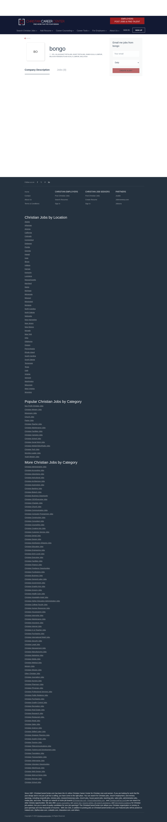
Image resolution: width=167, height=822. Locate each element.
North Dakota (30, 312)
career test (77, 803)
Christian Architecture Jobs (35, 481)
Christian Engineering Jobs (35, 550)
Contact (28, 196)
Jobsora (119, 204)
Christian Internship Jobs (34, 615)
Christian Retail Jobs (32, 721)
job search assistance (102, 803)
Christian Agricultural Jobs (34, 478)
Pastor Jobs (29, 420)
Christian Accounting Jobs (34, 470)
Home (27, 192)
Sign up (138, 30)
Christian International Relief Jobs (37, 637)
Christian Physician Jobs (34, 688)
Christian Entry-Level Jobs (34, 554)
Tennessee (29, 363)
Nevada (28, 331)
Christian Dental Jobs (33, 536)
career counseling (63, 803)
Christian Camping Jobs (34, 435)
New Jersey (29, 323)
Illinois (27, 262)
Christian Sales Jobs (32, 724)
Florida (27, 247)
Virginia (27, 374)
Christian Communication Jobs (36, 510)
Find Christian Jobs (92, 196)
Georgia (28, 251)
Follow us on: (30, 182)
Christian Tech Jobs (32, 449)
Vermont (28, 378)
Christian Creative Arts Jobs (35, 528)
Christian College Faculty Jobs (36, 605)
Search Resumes (61, 200)
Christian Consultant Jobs (34, 521)
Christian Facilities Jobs (33, 431)
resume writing (87, 803)
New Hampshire (31, 320)
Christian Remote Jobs (33, 779)
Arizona (27, 229)
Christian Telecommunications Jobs (38, 746)
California (28, 233)
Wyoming (28, 392)
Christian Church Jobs (33, 507)
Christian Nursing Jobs (33, 681)
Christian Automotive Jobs (34, 485)
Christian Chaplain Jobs (34, 503)
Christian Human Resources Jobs (37, 608)
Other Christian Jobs (32, 673)
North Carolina (30, 309)
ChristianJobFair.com (117, 800)
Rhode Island (30, 352)
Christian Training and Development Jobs (40, 750)
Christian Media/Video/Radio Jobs (37, 446)
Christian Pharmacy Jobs (34, 684)
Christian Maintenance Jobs (35, 428)
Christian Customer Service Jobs (37, 532)
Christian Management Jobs (35, 648)
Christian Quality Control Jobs (36, 703)
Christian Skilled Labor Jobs (35, 732)
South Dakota (30, 360)
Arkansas (28, 225)
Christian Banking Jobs (33, 488)
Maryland (28, 283)
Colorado (28, 236)
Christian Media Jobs (33, 659)
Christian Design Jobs (33, 539)
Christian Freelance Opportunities (37, 568)
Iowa (26, 258)
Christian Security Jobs (33, 641)
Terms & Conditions (32, 204)
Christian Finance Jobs (33, 565)
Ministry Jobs (30, 666)
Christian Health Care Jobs (35, 594)
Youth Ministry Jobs (32, 457)
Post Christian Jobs (62, 196)
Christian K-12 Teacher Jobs (35, 630)
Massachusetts (30, 280)
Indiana (27, 265)
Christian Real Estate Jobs (35, 710)
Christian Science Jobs (33, 728)
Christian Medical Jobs (33, 663)
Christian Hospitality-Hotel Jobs (36, 597)
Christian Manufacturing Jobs (36, 652)
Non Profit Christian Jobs (34, 406)
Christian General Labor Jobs (36, 579)
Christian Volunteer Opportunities (37, 764)
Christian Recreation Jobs (34, 706)
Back (28, 38)
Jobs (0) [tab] (61, 69)
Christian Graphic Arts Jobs (35, 586)
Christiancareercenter (44, 816)
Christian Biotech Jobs (33, 492)
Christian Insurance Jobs (34, 623)
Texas (27, 367)
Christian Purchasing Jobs (34, 634)
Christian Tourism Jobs (33, 742)
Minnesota (29, 294)
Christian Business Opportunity (36, 496)
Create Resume (91, 200)
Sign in (126, 30)
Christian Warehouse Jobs (35, 768)
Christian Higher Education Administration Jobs (42, 601)
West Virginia (30, 389)
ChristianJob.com (79, 800)
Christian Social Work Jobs (35, 442)
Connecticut (29, 240)
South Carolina (30, 356)
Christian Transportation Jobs (36, 757)
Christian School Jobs (33, 439)
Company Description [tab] (37, 69)
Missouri (28, 298)
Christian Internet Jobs (33, 626)
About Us (28, 200)
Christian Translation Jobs (34, 753)
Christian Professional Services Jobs (38, 692)
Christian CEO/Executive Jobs (36, 499)
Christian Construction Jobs (35, 517)
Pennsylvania (30, 349)
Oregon (27, 345)
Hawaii (27, 254)
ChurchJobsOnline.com (96, 800)
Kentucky (28, 273)
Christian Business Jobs (34, 576)
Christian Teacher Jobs (33, 424)
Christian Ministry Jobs (33, 410)
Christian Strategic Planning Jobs (37, 735)
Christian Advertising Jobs (34, 474)
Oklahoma (28, 341)
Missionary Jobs (31, 413)
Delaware (28, 243)
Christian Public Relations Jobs (36, 695)
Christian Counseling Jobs (34, 525)
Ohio (26, 338)
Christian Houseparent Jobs (35, 612)
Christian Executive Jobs (34, 557)
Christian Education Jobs (34, 547)
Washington (29, 381)
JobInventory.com (122, 200)
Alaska (27, 222)
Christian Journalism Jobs (34, 677)
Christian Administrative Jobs (35, 467)
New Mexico (29, 327)
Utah (26, 370)
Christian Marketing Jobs (34, 655)
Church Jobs (29, 417)
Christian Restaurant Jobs (35, 717)
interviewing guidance (123, 803)
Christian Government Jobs (35, 583)
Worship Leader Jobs (33, 453)
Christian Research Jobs (34, 713)
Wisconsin (28, 385)
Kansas (27, 269)
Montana (28, 305)
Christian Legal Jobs (32, 644)
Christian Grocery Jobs (33, 590)
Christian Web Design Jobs (35, 771)
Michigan (28, 291)
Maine (27, 287)
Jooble (118, 196)
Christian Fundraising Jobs (35, 572)
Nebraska (28, 316)
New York (28, 334)
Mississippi (29, 302)
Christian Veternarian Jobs (35, 761)
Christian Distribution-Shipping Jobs (38, 543)
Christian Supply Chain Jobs (35, 739)
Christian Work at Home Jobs (36, 775)
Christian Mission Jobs (33, 670)
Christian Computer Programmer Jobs (39, 514)
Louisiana (28, 276)
